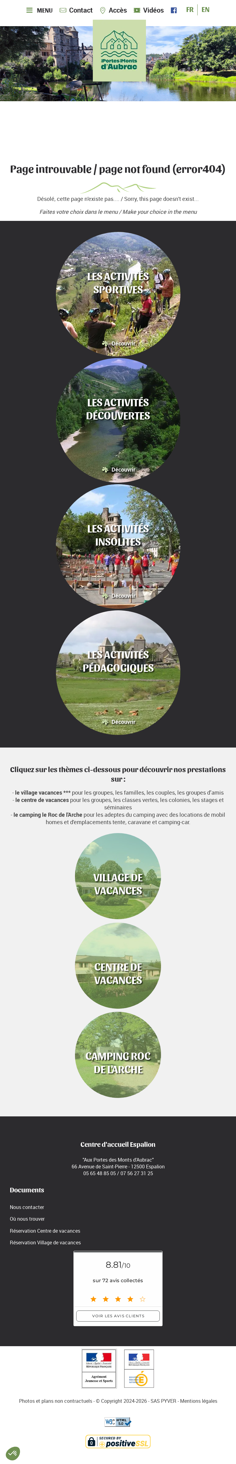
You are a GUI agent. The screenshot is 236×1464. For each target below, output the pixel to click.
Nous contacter (27, 1207)
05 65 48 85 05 (99, 1173)
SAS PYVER (163, 1401)
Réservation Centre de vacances (45, 1230)
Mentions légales (198, 1401)
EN (206, 8)
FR (190, 8)
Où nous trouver (27, 1218)
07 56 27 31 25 (136, 1173)
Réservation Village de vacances (45, 1242)
